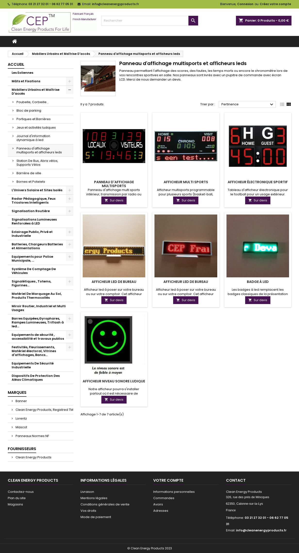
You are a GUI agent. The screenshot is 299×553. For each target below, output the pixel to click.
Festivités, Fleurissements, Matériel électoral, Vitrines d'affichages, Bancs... (34, 351)
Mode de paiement (96, 517)
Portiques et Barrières (33, 119)
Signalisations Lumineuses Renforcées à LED (34, 221)
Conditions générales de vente (105, 504)
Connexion (245, 4)
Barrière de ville (28, 173)
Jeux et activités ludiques (36, 127)
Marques (17, 392)
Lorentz (21, 418)
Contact (236, 480)
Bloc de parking (28, 110)
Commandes (163, 498)
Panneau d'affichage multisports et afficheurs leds (39, 150)
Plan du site (17, 498)
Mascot (21, 427)
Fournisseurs (22, 449)
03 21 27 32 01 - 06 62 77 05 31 (50, 4)
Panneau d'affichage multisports (114, 184)
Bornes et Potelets (30, 181)
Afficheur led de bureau (114, 281)
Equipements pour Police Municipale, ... (32, 258)
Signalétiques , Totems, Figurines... (31, 283)
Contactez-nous (21, 491)
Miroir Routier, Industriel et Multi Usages (39, 308)
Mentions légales (94, 498)
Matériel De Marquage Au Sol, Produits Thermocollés (37, 295)
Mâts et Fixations (26, 81)
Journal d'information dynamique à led (33, 138)
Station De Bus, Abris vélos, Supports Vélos (37, 162)
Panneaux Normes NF (32, 436)
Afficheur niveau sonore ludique (114, 381)
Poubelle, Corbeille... (32, 102)
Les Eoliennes (22, 72)
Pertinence (248, 104)
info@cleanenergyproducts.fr (115, 4)
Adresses (160, 510)
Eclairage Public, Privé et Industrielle (32, 234)
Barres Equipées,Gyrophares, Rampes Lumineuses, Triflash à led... (38, 322)
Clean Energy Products (33, 457)
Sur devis (114, 200)
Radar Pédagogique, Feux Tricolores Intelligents (34, 200)
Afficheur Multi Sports (186, 182)
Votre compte (168, 480)
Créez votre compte (275, 4)
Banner (21, 401)
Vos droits (88, 510)
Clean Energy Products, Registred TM (44, 409)
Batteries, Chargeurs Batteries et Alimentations (37, 246)
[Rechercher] (149, 20)
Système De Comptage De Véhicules (34, 271)
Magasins (15, 504)
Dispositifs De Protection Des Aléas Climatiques (36, 377)
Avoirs (158, 504)
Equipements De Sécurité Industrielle (33, 365)
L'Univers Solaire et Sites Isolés (37, 190)
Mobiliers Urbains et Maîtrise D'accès (35, 91)
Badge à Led (258, 281)
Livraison (87, 491)
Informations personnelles (174, 491)
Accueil (16, 64)
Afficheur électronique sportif (258, 182)
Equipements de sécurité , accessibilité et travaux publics (38, 336)
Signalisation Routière (31, 211)
